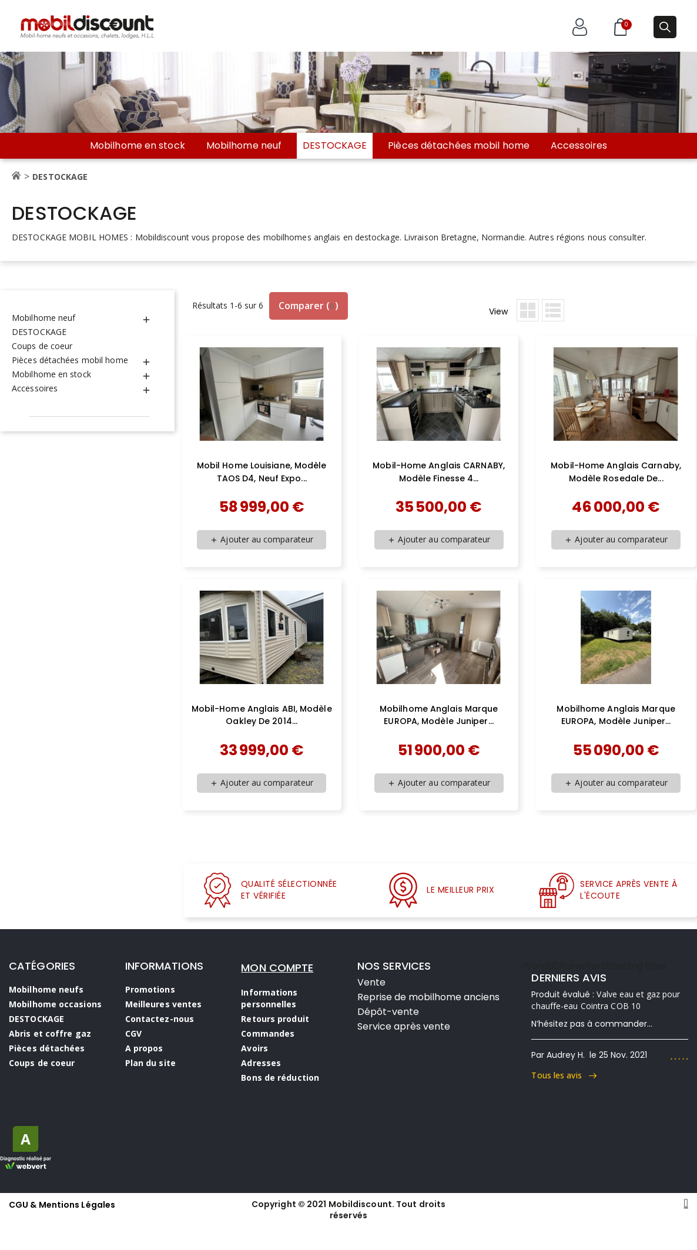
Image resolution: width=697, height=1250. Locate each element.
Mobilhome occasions (55, 1004)
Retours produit (275, 1018)
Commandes (267, 1033)
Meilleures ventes (163, 1004)
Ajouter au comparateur (261, 539)
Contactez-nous (159, 1018)
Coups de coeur (42, 345)
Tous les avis (564, 1075)
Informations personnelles (269, 998)
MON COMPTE (277, 967)
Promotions (150, 989)
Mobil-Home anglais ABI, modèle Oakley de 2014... (262, 715)
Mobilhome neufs (46, 989)
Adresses (261, 1062)
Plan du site (150, 1062)
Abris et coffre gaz (50, 1033)
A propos (144, 1048)
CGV (133, 1033)
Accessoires (579, 145)
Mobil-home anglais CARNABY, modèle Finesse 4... (439, 472)
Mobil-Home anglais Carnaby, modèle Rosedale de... (616, 472)
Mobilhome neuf (244, 145)
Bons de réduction (280, 1077)
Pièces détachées (47, 1048)
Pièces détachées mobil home (459, 145)
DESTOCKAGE (335, 145)
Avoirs (254, 1048)
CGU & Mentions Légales (62, 1205)
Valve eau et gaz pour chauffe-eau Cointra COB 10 (605, 999)
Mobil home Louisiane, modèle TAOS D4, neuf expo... (262, 472)
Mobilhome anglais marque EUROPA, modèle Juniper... (439, 715)
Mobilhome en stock (137, 145)
